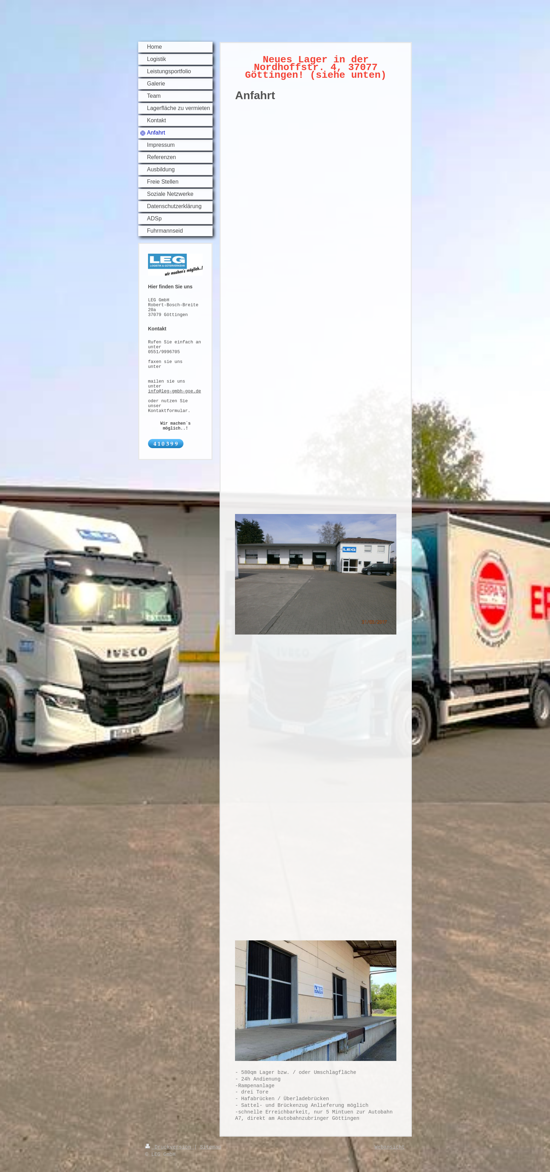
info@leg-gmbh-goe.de (174, 391)
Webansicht (390, 1147)
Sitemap (210, 1147)
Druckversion (169, 1147)
